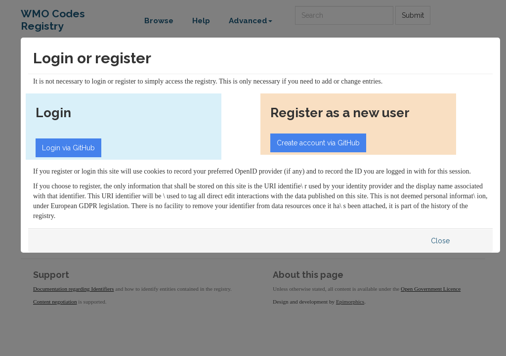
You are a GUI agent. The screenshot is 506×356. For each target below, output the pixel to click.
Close (440, 241)
